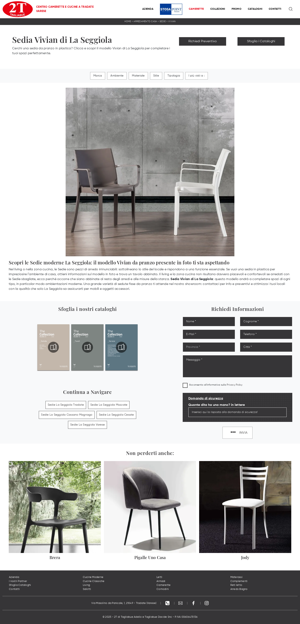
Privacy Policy (235, 385)
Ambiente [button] (116, 75)
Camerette (196, 9)
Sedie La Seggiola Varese (87, 424)
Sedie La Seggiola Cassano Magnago (66, 414)
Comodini (162, 589)
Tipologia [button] (173, 75)
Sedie (163, 21)
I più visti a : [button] (197, 75)
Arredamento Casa (145, 21)
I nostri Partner (18, 581)
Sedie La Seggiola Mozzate (108, 404)
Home (127, 21)
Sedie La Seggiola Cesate (116, 414)
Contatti (275, 9)
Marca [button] (97, 75)
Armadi (160, 581)
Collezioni (217, 9)
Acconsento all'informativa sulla (216, 385)
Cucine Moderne (93, 577)
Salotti (87, 589)
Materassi (236, 577)
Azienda (147, 9)
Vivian (172, 21)
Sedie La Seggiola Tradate (66, 404)
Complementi (239, 581)
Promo (236, 9)
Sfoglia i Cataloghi (261, 41)
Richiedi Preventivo (202, 41)
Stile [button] (156, 75)
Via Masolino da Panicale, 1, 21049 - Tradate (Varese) (123, 603)
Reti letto (236, 585)
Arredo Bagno (239, 589)
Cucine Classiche (94, 581)
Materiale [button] (138, 75)
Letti (159, 577)
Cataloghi (255, 9)
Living (86, 585)
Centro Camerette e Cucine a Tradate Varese (65, 9)
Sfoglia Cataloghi (20, 585)
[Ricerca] (291, 9)
